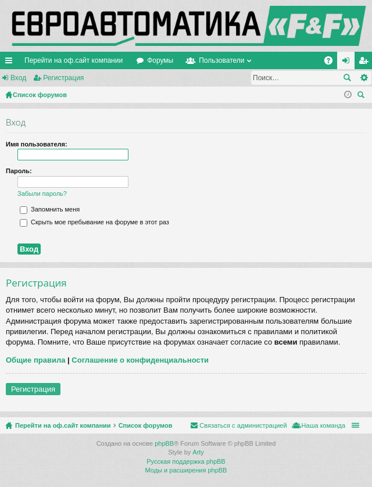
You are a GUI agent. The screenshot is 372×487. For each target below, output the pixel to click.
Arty (198, 452)
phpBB (164, 443)
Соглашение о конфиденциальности (140, 360)
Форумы (160, 60)
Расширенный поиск (363, 78)
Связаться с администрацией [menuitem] (243, 425)
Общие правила (35, 360)
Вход (18, 78)
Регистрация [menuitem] (365, 62)
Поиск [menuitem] (363, 96)
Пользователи (221, 60)
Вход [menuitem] (348, 62)
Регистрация (63, 78)
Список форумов (146, 425)
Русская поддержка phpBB (185, 461)
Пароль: (19, 170)
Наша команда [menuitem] (323, 425)
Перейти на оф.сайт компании (73, 60)
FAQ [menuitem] (332, 62)
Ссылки (11, 62)
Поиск (347, 78)
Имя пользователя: (36, 144)
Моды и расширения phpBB (186, 470)
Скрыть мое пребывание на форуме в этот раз (94, 222)
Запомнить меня (50, 209)
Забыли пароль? (42, 193)
